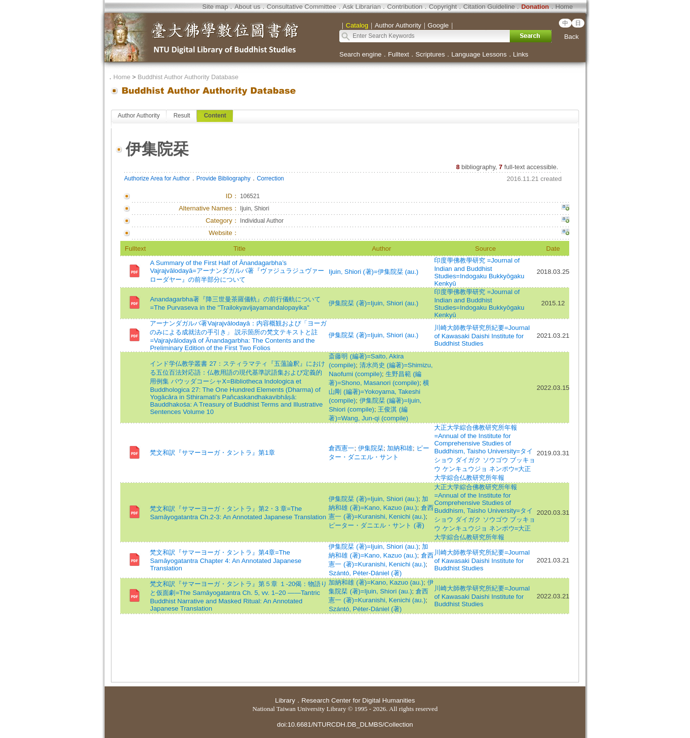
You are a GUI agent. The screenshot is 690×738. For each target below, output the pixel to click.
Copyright (443, 6)
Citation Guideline (489, 6)
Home (564, 6)
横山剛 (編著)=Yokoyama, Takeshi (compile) (379, 391)
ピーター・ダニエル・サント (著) (376, 525)
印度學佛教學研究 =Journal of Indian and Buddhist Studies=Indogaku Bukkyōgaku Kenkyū (479, 272)
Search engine (360, 54)
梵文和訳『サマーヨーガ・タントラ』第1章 (212, 452)
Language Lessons (479, 54)
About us (247, 6)
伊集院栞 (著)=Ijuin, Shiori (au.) (373, 303)
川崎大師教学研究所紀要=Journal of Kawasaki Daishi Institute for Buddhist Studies (482, 335)
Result (181, 115)
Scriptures (430, 54)
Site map (215, 6)
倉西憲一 (341, 448)
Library (285, 700)
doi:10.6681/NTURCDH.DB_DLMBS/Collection (345, 724)
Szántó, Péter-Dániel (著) (365, 573)
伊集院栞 (371, 448)
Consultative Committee (301, 6)
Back (571, 36)
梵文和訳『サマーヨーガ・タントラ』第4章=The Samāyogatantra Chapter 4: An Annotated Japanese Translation (225, 560)
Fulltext (398, 54)
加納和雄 (400, 448)
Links (520, 54)
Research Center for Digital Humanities (358, 700)
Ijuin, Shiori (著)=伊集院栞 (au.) (373, 271)
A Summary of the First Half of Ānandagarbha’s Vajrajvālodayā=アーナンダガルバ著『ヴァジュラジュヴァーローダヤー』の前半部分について (237, 271)
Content (215, 115)
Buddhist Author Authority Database (188, 77)
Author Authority (139, 115)
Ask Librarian (362, 6)
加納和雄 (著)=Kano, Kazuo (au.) (376, 582)
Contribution (404, 6)
